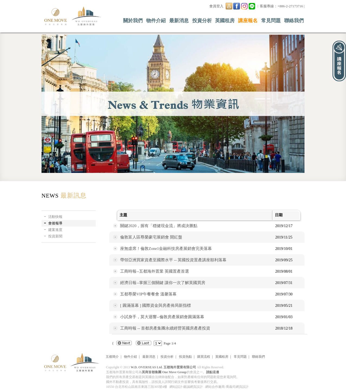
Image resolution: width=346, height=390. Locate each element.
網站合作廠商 (215, 387)
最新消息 (179, 20)
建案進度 (55, 230)
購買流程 (203, 357)
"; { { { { (158, 343)
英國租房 (225, 20)
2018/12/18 (284, 328)
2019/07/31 (284, 283)
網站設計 (175, 387)
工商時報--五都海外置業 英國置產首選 (154, 271)
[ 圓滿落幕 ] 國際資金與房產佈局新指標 (155, 305)
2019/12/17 (284, 226)
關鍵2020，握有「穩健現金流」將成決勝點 (158, 226)
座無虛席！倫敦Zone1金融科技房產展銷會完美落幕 (166, 248)
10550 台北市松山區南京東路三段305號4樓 (136, 387)
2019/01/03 (284, 317)
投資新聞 (55, 236)
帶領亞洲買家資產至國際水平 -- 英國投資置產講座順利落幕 (173, 260)
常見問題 (271, 20)
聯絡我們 (294, 20)
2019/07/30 (284, 294)
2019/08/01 (284, 271)
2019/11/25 (283, 237)
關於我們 (133, 20)
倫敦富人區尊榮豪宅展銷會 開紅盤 (151, 237)
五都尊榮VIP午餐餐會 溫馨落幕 (148, 294)
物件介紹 (156, 20)
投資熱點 (185, 357)
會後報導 (55, 223)
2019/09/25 (284, 260)
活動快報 (55, 217)
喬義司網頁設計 (237, 387)
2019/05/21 (284, 306)
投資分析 (202, 20)
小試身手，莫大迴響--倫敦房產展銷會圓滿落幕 (162, 317)
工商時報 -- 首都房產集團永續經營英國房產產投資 (165, 328)
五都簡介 (112, 357)
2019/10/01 (284, 249)
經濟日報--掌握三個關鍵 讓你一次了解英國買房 (162, 283)
